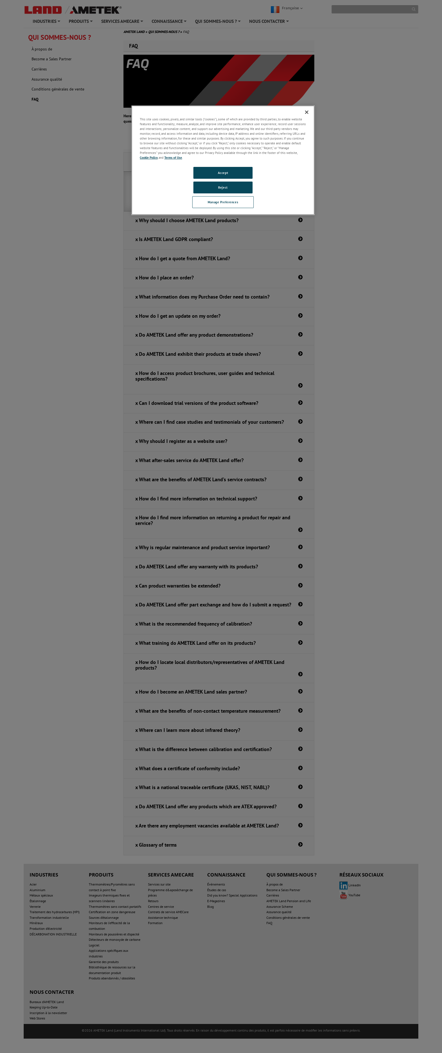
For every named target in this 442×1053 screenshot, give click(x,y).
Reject (222, 187)
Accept (223, 173)
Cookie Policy (149, 157)
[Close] (306, 112)
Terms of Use (173, 157)
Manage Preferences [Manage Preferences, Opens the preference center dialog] (223, 202)
